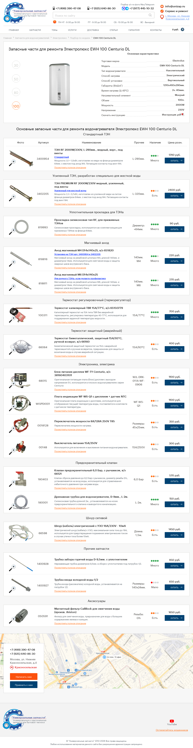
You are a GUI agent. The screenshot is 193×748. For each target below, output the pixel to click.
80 (16, 92)
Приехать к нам (24, 685)
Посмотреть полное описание (70, 167)
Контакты (156, 29)
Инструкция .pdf (173, 115)
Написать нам (24, 676)
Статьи (114, 29)
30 (16, 65)
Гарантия (134, 29)
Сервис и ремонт (176, 11)
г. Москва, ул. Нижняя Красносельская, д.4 (177, 17)
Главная (14, 29)
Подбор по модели (80, 37)
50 (16, 78)
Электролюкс (60, 37)
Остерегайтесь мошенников (172, 729)
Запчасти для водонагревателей (32, 37)
